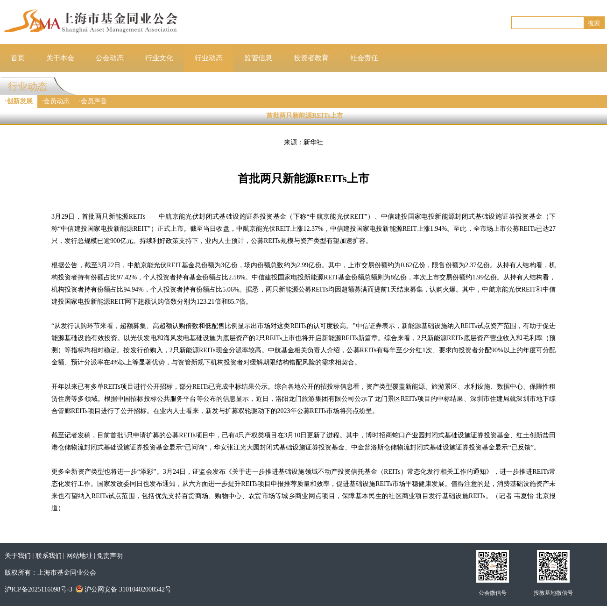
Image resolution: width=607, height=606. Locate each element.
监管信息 (258, 58)
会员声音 (94, 101)
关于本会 (60, 58)
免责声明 (110, 555)
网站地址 (79, 555)
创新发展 (20, 101)
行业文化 (159, 58)
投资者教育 (311, 58)
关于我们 (18, 555)
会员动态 (56, 101)
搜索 (594, 23)
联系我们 (48, 555)
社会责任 (364, 58)
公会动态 (110, 58)
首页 (18, 58)
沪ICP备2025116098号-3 (38, 589)
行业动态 (209, 58)
